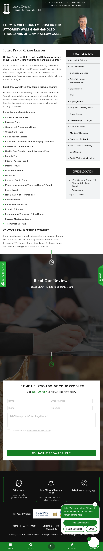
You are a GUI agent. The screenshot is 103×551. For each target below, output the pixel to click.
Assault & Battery (78, 60)
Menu (10, 546)
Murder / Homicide (79, 133)
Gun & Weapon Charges (81, 120)
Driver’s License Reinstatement (77, 81)
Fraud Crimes (76, 114)
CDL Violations (77, 66)
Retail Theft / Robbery (81, 145)
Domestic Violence (79, 73)
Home (14, 526)
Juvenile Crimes (77, 126)
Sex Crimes (75, 152)
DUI (71, 95)
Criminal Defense (50, 526)
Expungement (76, 101)
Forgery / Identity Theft (81, 108)
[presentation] (27, 440)
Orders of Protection (80, 139)
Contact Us (51, 529)
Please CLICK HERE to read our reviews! (51, 287)
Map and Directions (77, 194)
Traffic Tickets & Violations (82, 158)
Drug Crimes (76, 89)
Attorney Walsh (29, 526)
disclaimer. (32, 430)
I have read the (32, 430)
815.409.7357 (76, 5)
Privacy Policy (45, 430)
